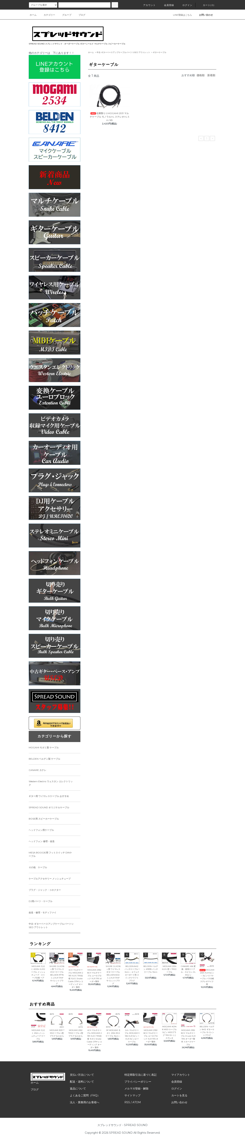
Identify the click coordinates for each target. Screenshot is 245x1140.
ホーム (33, 14)
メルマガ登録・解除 (136, 1088)
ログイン (185, 5)
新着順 (211, 75)
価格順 (201, 75)
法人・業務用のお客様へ (84, 1102)
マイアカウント (180, 1074)
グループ (64, 14)
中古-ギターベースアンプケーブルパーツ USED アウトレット (123, 52)
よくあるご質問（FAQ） (85, 1095)
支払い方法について (82, 1074)
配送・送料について (82, 1081)
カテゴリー (47, 14)
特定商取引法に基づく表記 (140, 1074)
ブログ (79, 14)
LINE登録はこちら (180, 14)
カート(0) (206, 5)
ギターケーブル (159, 52)
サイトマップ (132, 1095)
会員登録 (166, 5)
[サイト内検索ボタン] (114, 5)
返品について (78, 1088)
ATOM (136, 1102)
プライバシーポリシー (137, 1081)
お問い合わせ (179, 1102)
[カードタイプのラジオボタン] (84, 5)
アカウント (147, 5)
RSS (127, 1102)
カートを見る (179, 1095)
